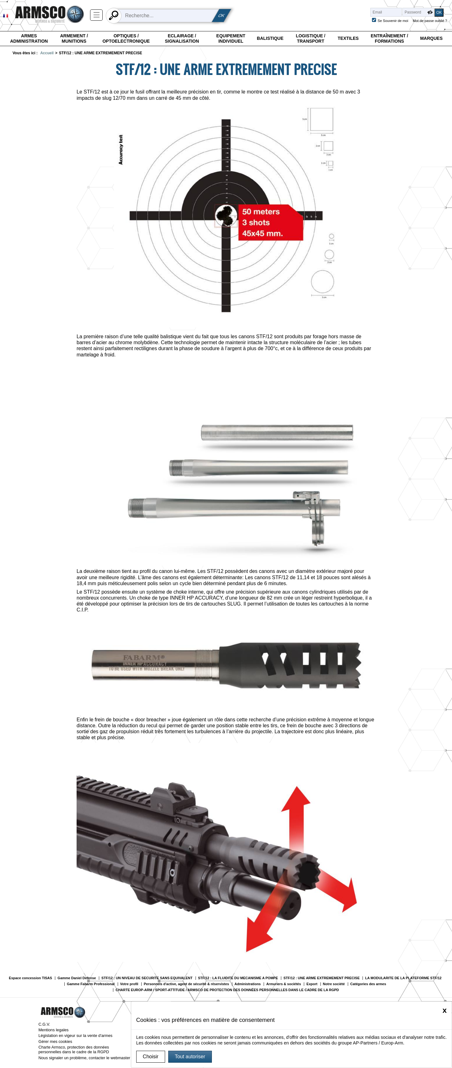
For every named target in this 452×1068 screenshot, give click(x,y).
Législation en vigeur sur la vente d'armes (75, 1035)
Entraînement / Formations (389, 38)
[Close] (445, 1010)
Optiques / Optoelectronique (126, 38)
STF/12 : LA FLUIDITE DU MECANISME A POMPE (238, 978)
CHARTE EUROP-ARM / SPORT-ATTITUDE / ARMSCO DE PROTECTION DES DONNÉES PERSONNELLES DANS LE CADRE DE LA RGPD (227, 990)
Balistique (270, 38)
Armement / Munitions (74, 38)
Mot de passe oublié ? (430, 21)
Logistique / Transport (310, 38)
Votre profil (129, 984)
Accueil (47, 53)
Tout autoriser (190, 1056)
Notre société (334, 984)
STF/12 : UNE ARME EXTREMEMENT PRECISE (321, 978)
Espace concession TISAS (30, 978)
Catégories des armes (368, 984)
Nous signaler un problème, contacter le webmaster (84, 1057)
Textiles (348, 38)
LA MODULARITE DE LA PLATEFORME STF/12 (403, 978)
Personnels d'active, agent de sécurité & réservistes (186, 984)
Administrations (247, 984)
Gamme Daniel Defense (76, 978)
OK (221, 15)
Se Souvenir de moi (393, 21)
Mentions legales (53, 1030)
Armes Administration (29, 38)
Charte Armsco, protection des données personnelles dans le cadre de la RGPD (73, 1049)
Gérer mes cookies (55, 1041)
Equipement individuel (230, 38)
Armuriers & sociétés (283, 984)
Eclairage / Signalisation (182, 38)
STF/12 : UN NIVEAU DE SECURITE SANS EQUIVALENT (146, 978)
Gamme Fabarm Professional (91, 984)
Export (311, 984)
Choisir (151, 1056)
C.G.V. (44, 1024)
